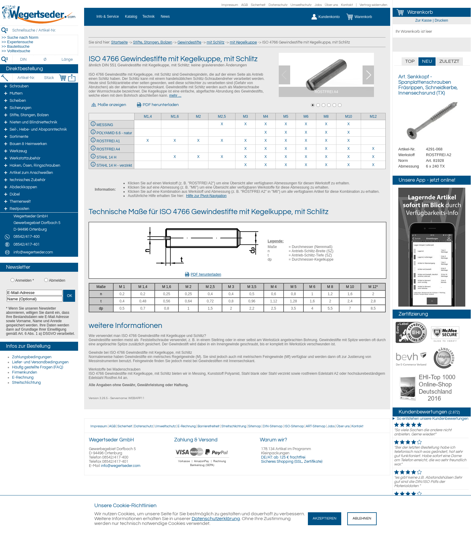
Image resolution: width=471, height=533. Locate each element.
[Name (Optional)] (34, 299)
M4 (265, 116)
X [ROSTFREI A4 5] (285, 149)
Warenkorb (420, 12)
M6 (305, 116)
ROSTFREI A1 (108, 141)
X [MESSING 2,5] (222, 124)
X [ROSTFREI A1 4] (265, 140)
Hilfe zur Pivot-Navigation (206, 196)
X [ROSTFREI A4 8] (326, 149)
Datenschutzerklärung (216, 518)
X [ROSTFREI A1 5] (285, 140)
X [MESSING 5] (285, 124)
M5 (285, 116)
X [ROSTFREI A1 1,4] (147, 140)
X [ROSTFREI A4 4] (265, 149)
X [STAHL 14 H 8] (326, 157)
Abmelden (57, 280)
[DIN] (23, 59)
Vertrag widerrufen (373, 5)
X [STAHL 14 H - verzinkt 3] (245, 165)
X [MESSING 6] (306, 124)
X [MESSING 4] (265, 124)
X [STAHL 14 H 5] (285, 157)
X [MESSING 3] (245, 124)
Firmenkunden (24, 372)
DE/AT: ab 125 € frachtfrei (283, 457)
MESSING (104, 125)
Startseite (119, 42)
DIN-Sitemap (273, 426)
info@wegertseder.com (120, 466)
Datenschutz (278, 5)
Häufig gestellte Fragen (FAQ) (37, 367)
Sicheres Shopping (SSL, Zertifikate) (291, 461)
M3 (245, 116)
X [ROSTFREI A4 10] (348, 149)
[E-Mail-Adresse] (34, 292)
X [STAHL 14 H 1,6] (175, 157)
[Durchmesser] (45, 59)
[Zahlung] (202, 467)
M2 (198, 116)
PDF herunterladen (203, 274)
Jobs (318, 5)
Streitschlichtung (26, 382)
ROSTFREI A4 (108, 149)
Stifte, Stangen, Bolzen (152, 42)
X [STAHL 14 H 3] (245, 157)
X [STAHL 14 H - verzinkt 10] (348, 165)
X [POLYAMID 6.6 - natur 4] (265, 132)
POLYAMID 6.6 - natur (114, 133)
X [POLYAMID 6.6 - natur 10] (348, 132)
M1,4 (148, 116)
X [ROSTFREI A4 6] (306, 149)
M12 (373, 116)
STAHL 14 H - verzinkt (114, 165)
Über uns (331, 5)
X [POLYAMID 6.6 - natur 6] (306, 132)
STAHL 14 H (106, 157)
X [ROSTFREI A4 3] (245, 149)
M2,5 (222, 116)
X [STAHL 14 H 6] (306, 157)
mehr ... (175, 95)
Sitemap (254, 426)
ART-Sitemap (316, 426)
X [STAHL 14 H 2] (198, 157)
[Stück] (48, 77)
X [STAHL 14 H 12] (373, 157)
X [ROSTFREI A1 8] (326, 140)
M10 (348, 116)
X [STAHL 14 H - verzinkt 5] (285, 165)
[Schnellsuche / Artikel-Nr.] (45, 30)
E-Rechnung (23, 377)
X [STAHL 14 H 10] (348, 157)
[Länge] (67, 59)
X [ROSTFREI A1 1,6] (175, 140)
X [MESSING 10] (348, 124)
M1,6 (175, 116)
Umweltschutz (300, 5)
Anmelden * (24, 280)
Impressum (229, 5)
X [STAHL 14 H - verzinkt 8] (326, 165)
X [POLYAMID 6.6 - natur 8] (326, 132)
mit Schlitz (215, 42)
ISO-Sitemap (294, 426)
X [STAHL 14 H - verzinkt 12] (373, 165)
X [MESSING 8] (326, 124)
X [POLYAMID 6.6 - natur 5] (285, 132)
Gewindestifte (189, 42)
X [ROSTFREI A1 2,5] (222, 140)
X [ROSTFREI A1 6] (306, 140)
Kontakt (347, 5)
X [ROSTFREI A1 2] (198, 140)
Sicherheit (258, 5)
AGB (244, 5)
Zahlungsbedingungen (31, 357)
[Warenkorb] (363, 17)
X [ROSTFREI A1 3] (245, 140)
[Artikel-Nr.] (26, 77)
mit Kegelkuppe (243, 42)
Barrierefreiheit (209, 426)
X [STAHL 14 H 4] (265, 157)
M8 (326, 116)
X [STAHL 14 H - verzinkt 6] (306, 165)
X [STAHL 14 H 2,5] (222, 157)
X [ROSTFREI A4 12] (373, 149)
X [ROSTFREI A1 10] (348, 140)
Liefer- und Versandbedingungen (40, 362)
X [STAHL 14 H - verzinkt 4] (265, 165)
